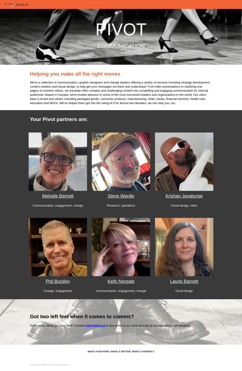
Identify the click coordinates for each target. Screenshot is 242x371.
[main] (121, 37)
